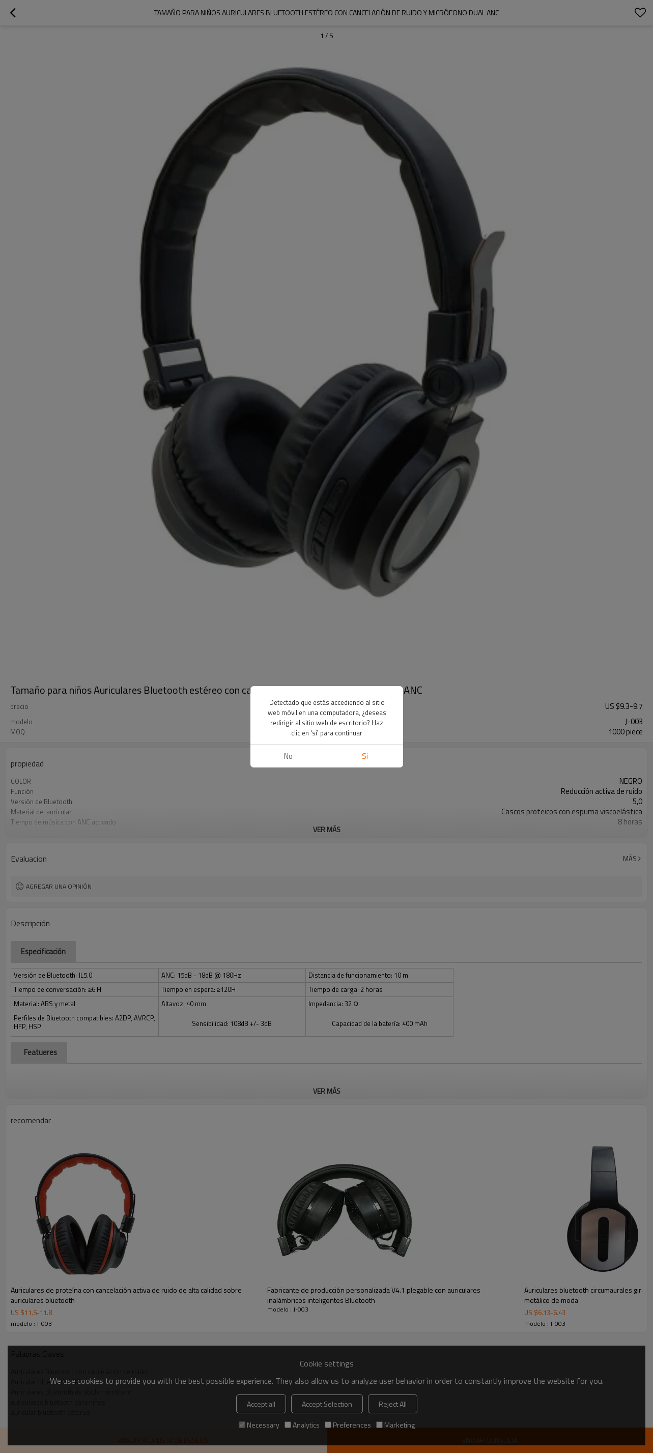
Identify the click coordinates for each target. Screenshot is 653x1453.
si (365, 756)
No (288, 756)
